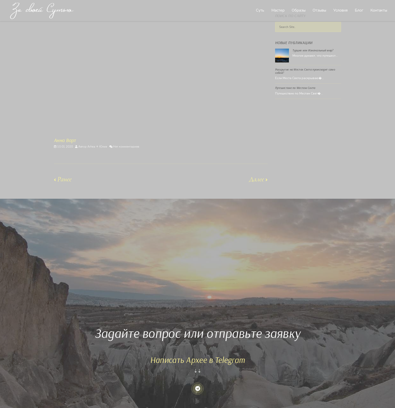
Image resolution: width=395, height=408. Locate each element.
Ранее (63, 179)
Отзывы (319, 10)
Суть (260, 10)
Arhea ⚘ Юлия (97, 147)
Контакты (378, 10)
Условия (340, 10)
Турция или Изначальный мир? (313, 50)
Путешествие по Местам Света (295, 88)
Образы (299, 10)
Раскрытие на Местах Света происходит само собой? (305, 71)
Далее (258, 179)
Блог (359, 10)
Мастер (278, 10)
